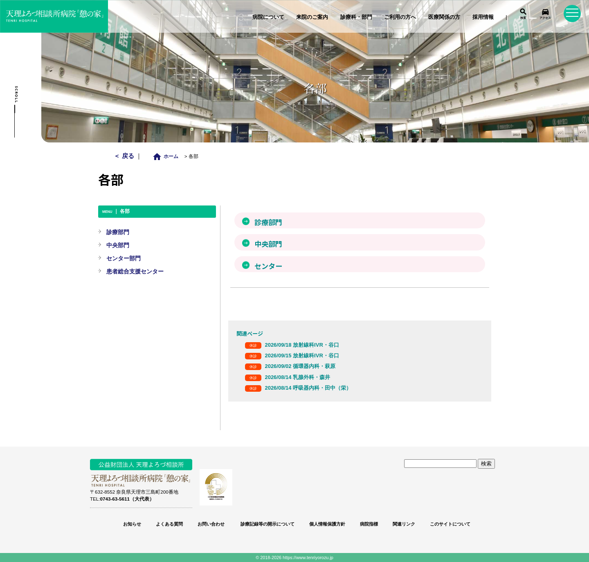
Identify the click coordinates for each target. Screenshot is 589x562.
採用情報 (483, 17)
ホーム (167, 156)
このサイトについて (450, 523)
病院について (268, 17)
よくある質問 (169, 523)
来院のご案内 (312, 17)
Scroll (16, 94)
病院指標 (369, 523)
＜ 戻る (124, 155)
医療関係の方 (444, 17)
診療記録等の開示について (266, 523)
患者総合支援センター (135, 271)
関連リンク (404, 523)
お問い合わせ (211, 523)
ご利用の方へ (400, 17)
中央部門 (117, 245)
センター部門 (123, 258)
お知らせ (132, 523)
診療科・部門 (356, 17)
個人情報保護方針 (327, 523)
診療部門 (117, 232)
